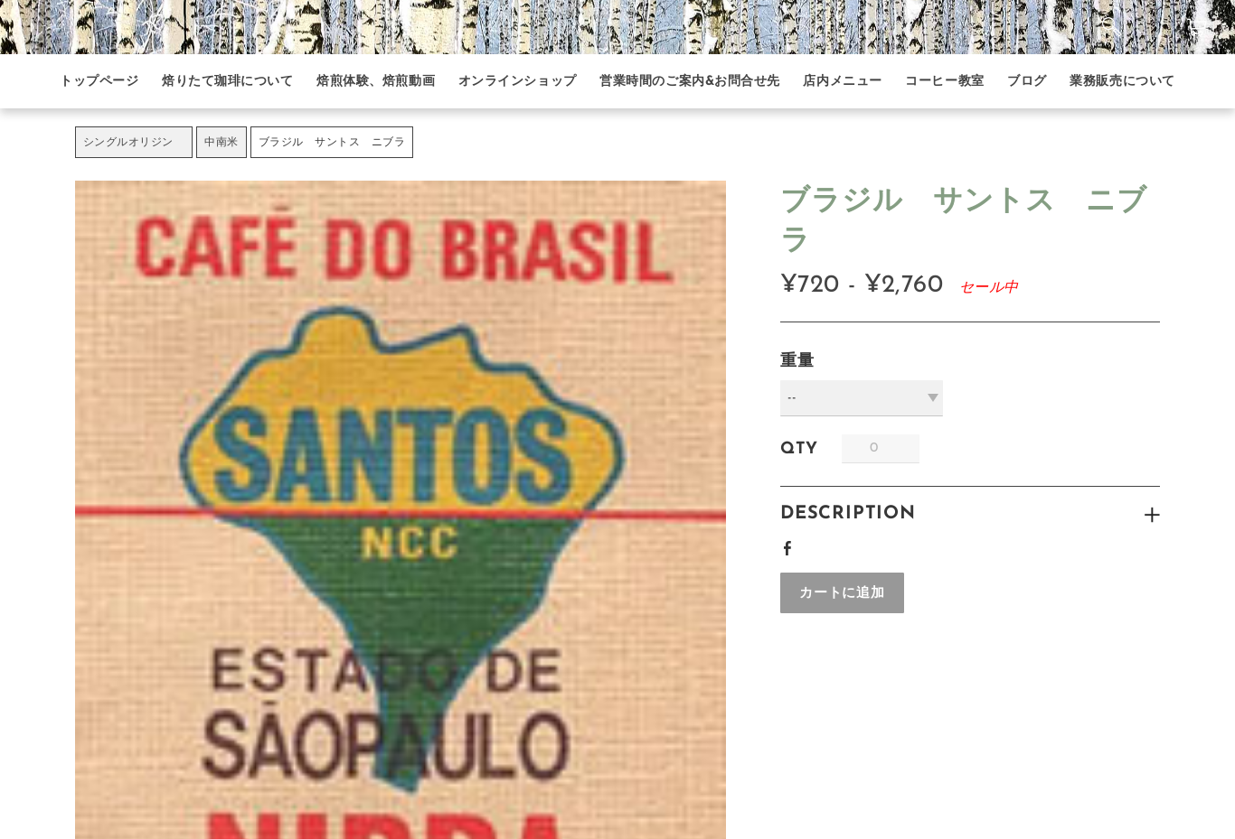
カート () (1190, 27)
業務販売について (1122, 82)
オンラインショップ (517, 82)
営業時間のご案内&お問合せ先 (689, 82)
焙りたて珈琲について (228, 82)
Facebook (791, 545)
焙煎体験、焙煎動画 (375, 82)
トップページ (99, 82)
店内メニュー (842, 82)
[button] (842, 593)
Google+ (821, 543)
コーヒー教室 (944, 82)
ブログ (1027, 82)
